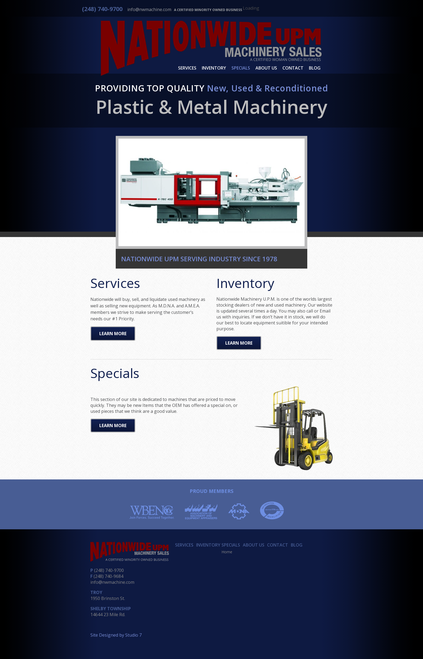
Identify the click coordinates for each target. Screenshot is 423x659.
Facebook (296, 9)
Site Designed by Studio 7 (116, 635)
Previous (112, 191)
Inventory (214, 68)
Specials (240, 68)
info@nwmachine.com (149, 9)
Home (226, 551)
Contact (292, 68)
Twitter (305, 9)
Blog (314, 68)
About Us (266, 68)
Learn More (113, 334)
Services (187, 68)
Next (311, 191)
